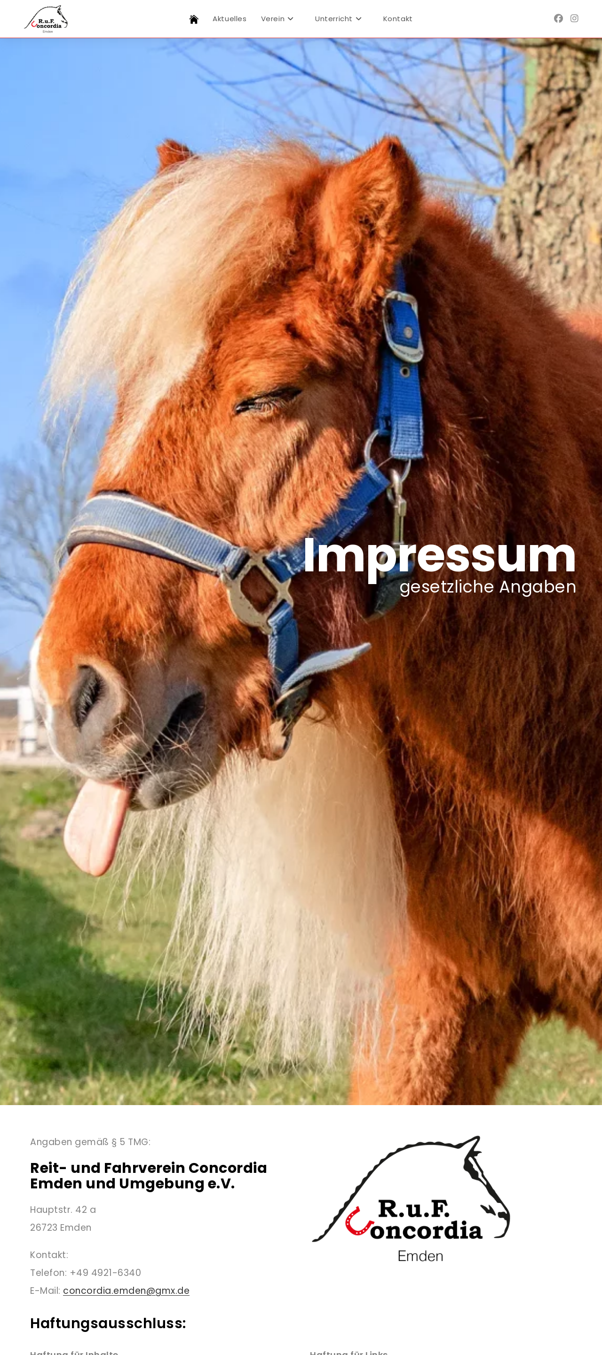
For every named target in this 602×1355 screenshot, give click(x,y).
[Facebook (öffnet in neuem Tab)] (558, 18)
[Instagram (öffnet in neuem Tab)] (574, 18)
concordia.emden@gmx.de (126, 1290)
